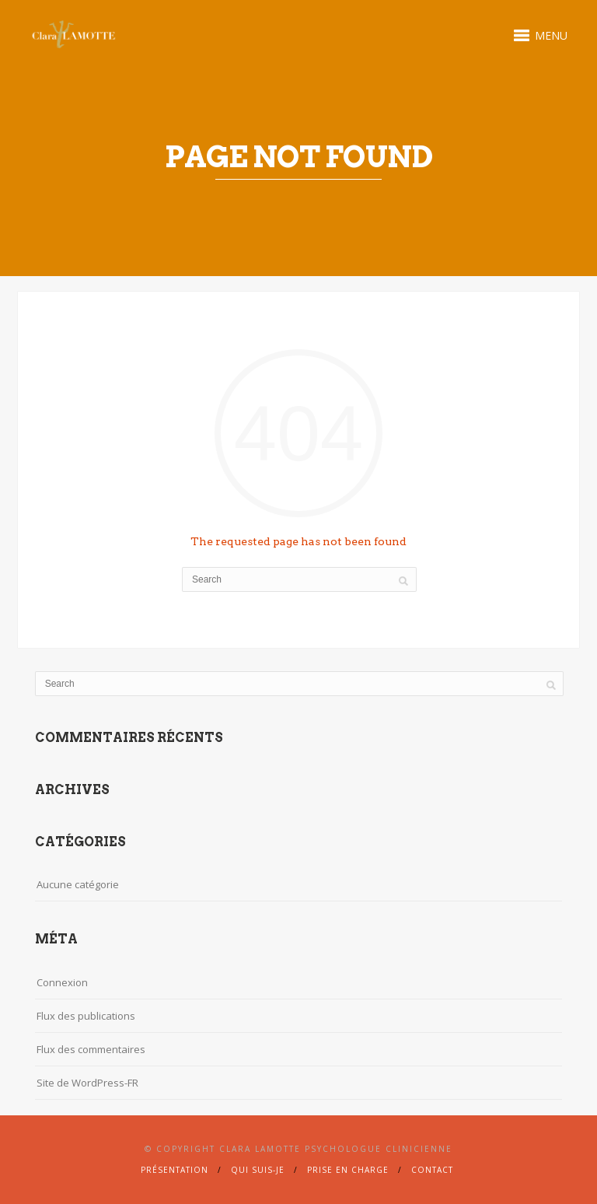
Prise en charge (348, 1169)
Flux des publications (86, 1016)
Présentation (174, 1169)
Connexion (62, 982)
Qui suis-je (258, 1169)
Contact (432, 1169)
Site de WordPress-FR (87, 1083)
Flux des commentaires (91, 1049)
